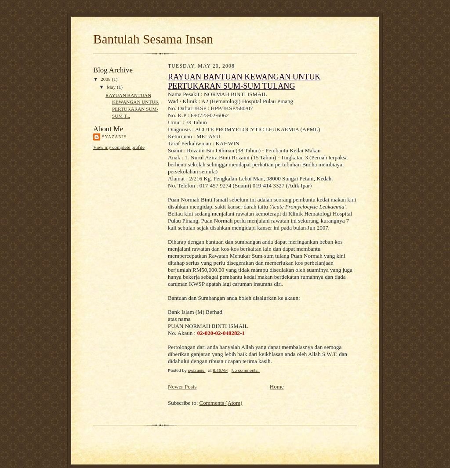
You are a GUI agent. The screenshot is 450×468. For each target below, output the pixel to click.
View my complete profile (119, 147)
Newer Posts (182, 386)
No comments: (246, 370)
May (112, 87)
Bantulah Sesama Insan (153, 39)
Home (277, 386)
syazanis (114, 136)
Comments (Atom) (221, 403)
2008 (106, 79)
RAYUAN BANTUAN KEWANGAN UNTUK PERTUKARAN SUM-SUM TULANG (244, 81)
